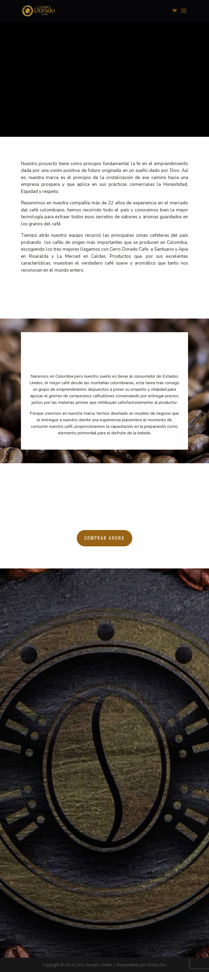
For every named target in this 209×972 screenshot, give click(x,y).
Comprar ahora (104, 538)
